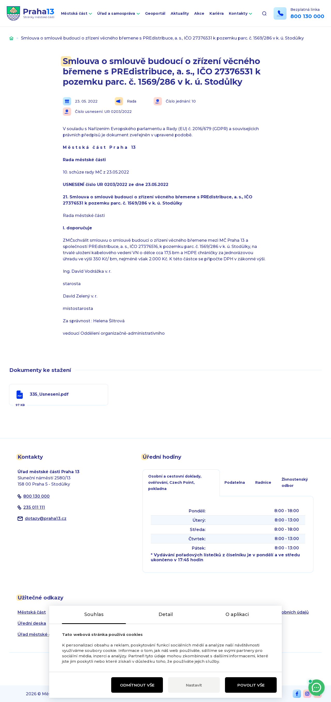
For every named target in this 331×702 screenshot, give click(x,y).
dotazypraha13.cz (45, 518)
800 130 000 (307, 16)
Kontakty (238, 13)
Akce (199, 13)
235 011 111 (34, 507)
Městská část (74, 13)
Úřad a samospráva (116, 13)
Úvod (11, 38)
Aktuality (180, 13)
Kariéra (216, 13)
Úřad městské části (38, 634)
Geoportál (155, 13)
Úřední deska (32, 623)
